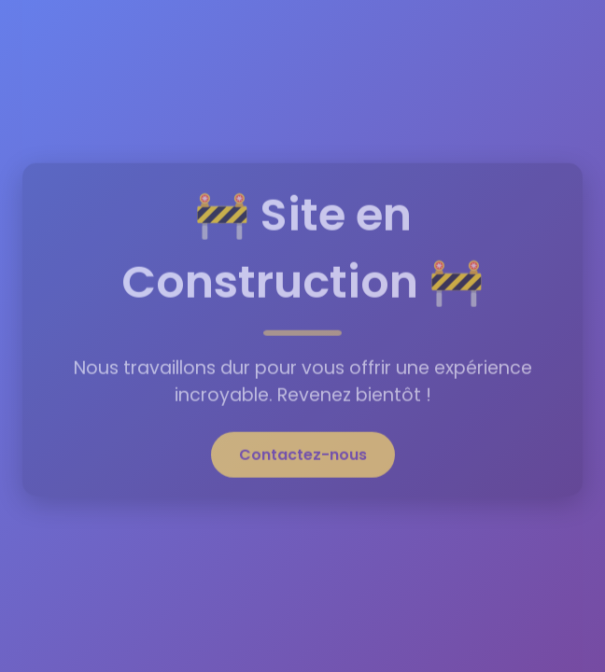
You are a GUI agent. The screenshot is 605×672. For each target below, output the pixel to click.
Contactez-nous (303, 452)
